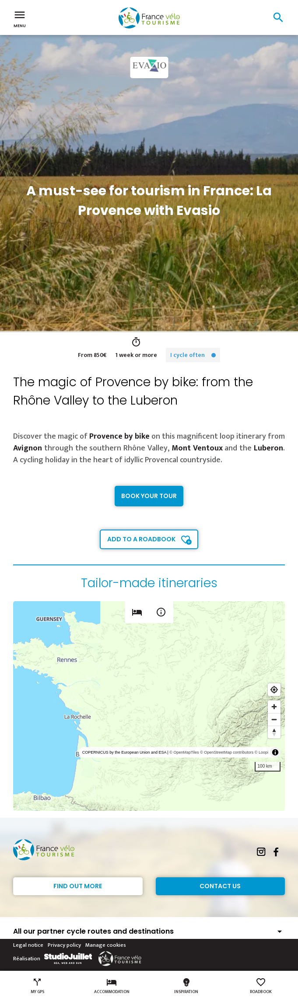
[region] (149, 706)
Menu (19, 18)
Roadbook (261, 986)
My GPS (37, 986)
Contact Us (220, 886)
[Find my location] (274, 689)
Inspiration (186, 986)
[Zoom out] (274, 719)
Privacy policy (64, 945)
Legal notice (28, 945)
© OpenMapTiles (184, 752)
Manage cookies (105, 945)
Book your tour (149, 496)
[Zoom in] (274, 706)
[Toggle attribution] (275, 752)
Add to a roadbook (141, 539)
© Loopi (261, 752)
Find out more (77, 886)
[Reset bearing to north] (274, 732)
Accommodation (112, 986)
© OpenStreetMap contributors (226, 752)
